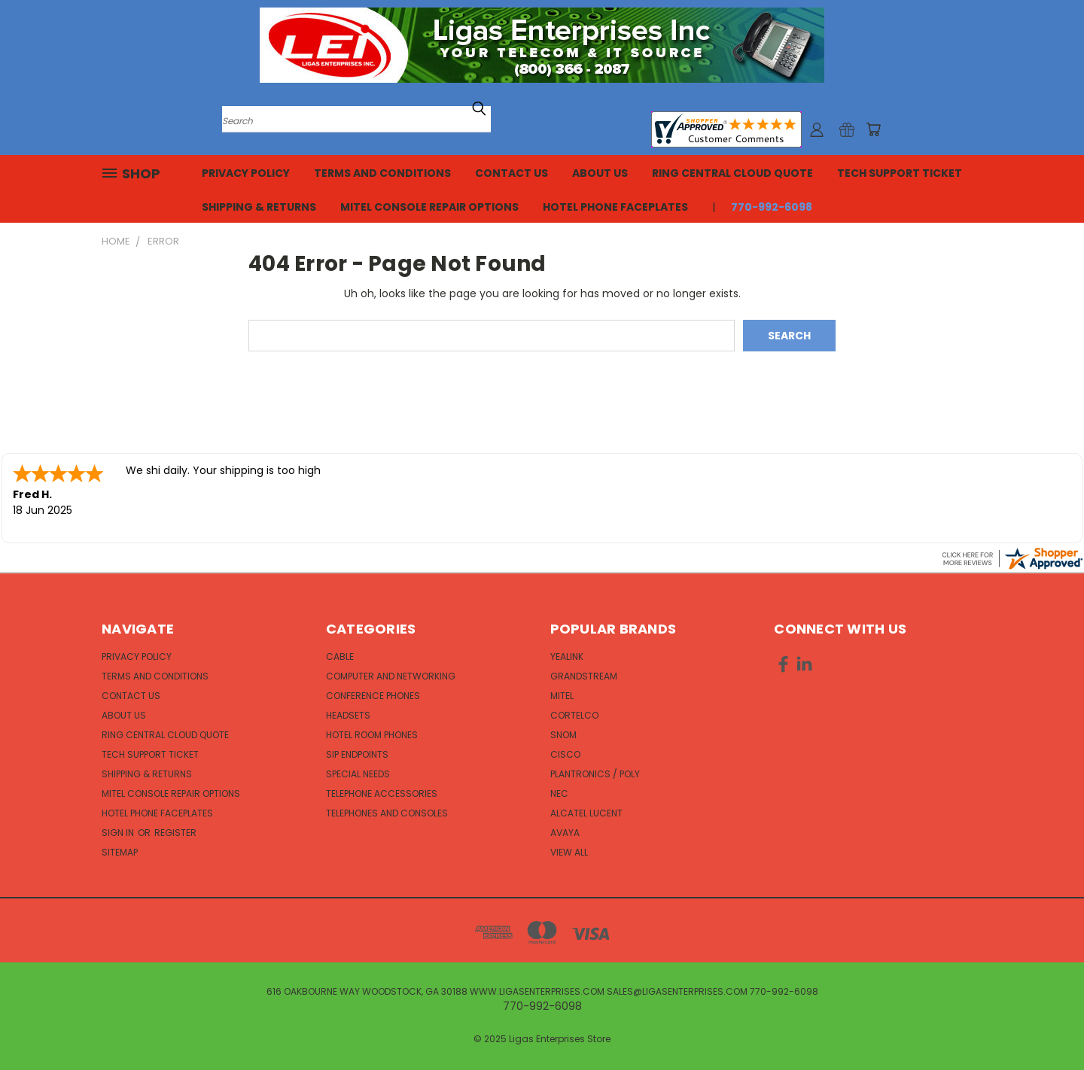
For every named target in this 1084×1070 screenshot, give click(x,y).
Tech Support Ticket (899, 173)
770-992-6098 (771, 206)
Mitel (562, 695)
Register (175, 832)
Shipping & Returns (259, 206)
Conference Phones (373, 695)
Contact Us (511, 173)
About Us (600, 173)
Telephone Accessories (381, 793)
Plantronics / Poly (595, 774)
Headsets (348, 715)
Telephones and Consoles (387, 813)
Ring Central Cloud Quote (732, 173)
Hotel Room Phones (372, 734)
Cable (340, 656)
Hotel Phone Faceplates (615, 206)
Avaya (565, 832)
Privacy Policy (246, 173)
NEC (559, 793)
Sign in (119, 832)
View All (569, 852)
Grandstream (583, 676)
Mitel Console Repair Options (429, 206)
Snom (563, 734)
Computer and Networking (390, 676)
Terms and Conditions (382, 173)
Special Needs (358, 774)
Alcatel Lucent (586, 813)
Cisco (565, 754)
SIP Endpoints (357, 754)
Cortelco (574, 715)
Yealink (566, 656)
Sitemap (120, 852)
